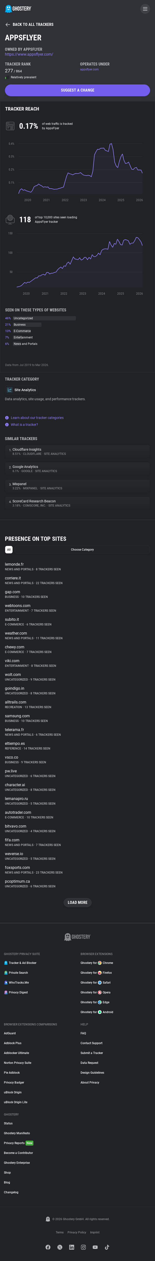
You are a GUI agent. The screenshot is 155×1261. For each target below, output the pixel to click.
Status (8, 1123)
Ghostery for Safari (96, 983)
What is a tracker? (21, 425)
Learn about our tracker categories (34, 418)
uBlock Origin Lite (15, 1102)
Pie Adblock (12, 1072)
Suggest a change (77, 90)
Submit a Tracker (92, 1053)
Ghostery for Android (97, 1012)
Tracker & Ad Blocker (20, 963)
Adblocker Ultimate (16, 1053)
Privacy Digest (16, 992)
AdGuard (10, 1033)
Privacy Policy (77, 1232)
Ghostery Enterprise (17, 1163)
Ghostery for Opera (96, 992)
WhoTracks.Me (16, 983)
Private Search (16, 973)
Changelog (11, 1192)
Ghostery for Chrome (97, 963)
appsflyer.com (89, 69)
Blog (7, 1182)
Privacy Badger (14, 1082)
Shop (7, 1172)
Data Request (89, 1063)
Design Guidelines (92, 1072)
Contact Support (91, 1043)
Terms (60, 1232)
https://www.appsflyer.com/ (29, 54)
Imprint (94, 1232)
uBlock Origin (13, 1092)
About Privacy (90, 1082)
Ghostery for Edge (95, 1002)
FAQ (83, 1033)
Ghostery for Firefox (96, 973)
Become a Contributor (18, 1153)
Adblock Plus (12, 1043)
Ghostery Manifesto (17, 1133)
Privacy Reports (18, 1143)
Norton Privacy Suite (17, 1063)
